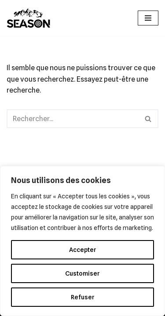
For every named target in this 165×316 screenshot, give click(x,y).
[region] (82, 241)
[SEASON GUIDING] (29, 18)
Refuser (83, 297)
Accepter (82, 249)
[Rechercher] (73, 118)
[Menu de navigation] (148, 18)
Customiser (82, 273)
